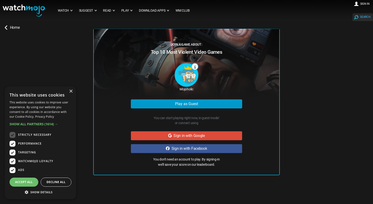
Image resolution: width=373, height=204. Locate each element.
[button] (40, 123)
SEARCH (365, 17)
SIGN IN (365, 3)
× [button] (71, 91)
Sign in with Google (186, 135)
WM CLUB (183, 11)
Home (12, 27)
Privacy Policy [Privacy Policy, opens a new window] (44, 117)
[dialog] (40, 142)
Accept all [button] (24, 182)
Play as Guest (186, 104)
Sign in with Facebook (186, 148)
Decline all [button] (56, 182)
